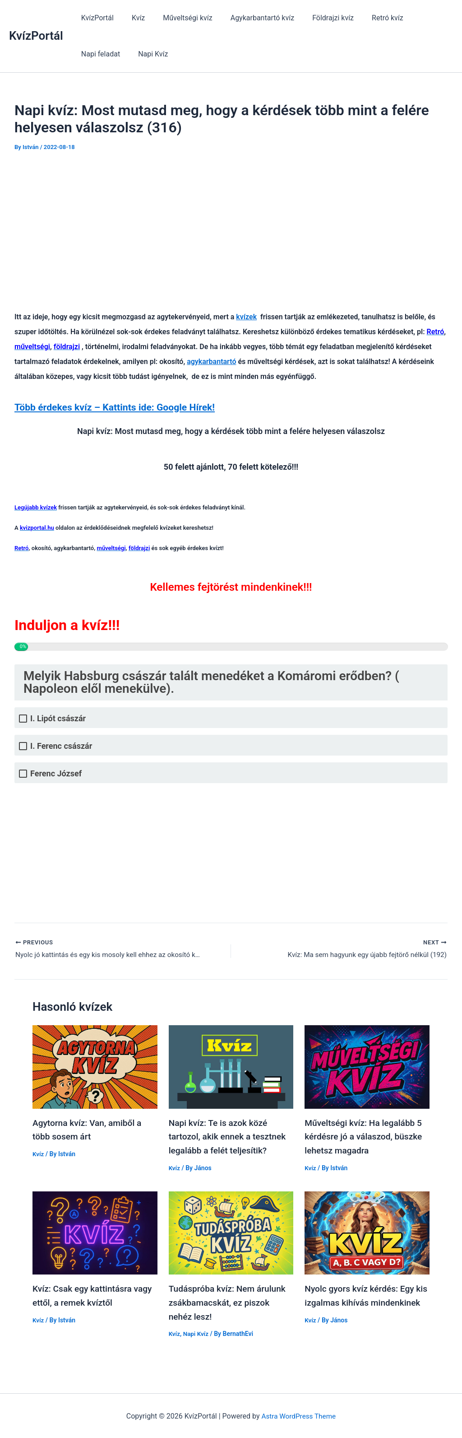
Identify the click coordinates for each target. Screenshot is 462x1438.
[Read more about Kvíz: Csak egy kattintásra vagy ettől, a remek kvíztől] (94, 1232)
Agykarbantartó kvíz (250, 18)
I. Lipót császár (58, 718)
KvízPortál (36, 35)
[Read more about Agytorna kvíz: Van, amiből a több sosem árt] (94, 1067)
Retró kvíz (367, 18)
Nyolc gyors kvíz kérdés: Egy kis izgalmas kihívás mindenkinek (362, 1302)
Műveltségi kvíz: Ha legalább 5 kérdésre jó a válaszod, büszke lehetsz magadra (366, 1137)
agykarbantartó (211, 361)
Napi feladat (417, 18)
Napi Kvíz (94, 54)
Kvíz (132, 18)
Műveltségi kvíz (178, 18)
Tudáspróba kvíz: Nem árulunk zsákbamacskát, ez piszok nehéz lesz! (230, 1302)
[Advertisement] (231, 229)
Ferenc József (56, 773)
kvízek (246, 317)
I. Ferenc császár (61, 746)
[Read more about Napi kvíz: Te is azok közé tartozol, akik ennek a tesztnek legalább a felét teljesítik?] (231, 1067)
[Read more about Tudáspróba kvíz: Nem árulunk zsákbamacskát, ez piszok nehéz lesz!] (231, 1232)
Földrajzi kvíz (316, 18)
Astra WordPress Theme (298, 1414)
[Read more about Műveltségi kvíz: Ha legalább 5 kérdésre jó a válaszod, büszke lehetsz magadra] (367, 1067)
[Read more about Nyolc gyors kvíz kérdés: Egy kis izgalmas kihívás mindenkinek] (367, 1232)
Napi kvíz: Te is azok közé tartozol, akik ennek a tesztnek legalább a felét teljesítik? (230, 1137)
